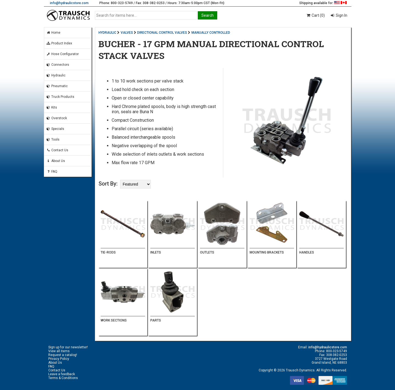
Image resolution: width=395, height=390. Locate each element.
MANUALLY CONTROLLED (210, 33)
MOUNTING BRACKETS (267, 252)
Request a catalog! (62, 355)
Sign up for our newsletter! (68, 347)
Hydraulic (56, 75)
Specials (55, 129)
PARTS (155, 320)
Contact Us (57, 150)
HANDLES (306, 252)
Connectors (57, 65)
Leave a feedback (61, 374)
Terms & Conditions (63, 378)
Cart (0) (315, 15)
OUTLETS (207, 252)
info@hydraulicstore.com (69, 3)
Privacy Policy (58, 359)
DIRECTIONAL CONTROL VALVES (162, 33)
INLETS (155, 252)
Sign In (341, 15)
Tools (53, 139)
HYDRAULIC (107, 33)
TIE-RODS (108, 252)
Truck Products (60, 97)
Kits (51, 107)
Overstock (56, 118)
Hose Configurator (62, 54)
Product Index (59, 43)
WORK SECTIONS (114, 320)
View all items (59, 351)
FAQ (51, 171)
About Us (55, 161)
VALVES (127, 33)
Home (53, 33)
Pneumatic (57, 86)
